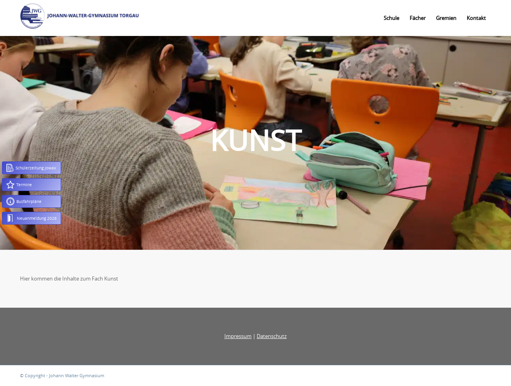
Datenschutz (272, 336)
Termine (19, 185)
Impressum (238, 336)
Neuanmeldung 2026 (31, 218)
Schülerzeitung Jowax (31, 168)
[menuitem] (391, 18)
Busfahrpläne (24, 201)
